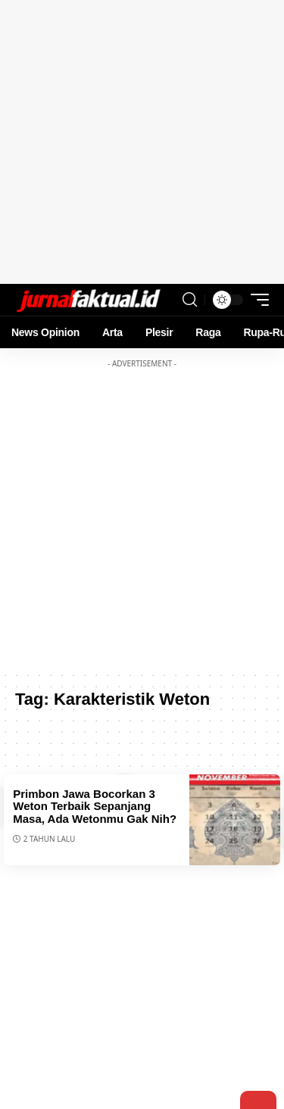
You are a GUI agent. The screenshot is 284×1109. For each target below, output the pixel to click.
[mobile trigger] (256, 300)
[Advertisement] (142, 142)
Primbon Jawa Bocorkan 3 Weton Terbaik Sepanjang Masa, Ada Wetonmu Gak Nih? (94, 806)
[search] (190, 300)
